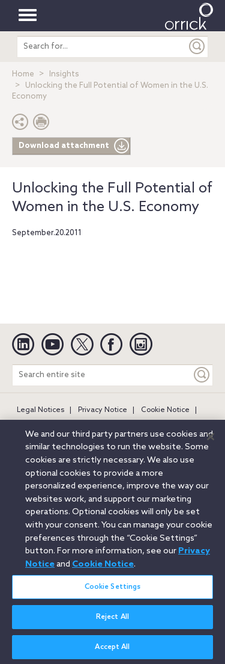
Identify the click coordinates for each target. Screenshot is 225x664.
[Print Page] (41, 125)
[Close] (210, 441)
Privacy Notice (102, 410)
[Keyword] (202, 375)
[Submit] (197, 46)
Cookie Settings (113, 591)
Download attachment (74, 146)
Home (23, 74)
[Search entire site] (102, 375)
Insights (64, 74)
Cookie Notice (165, 410)
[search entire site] (102, 46)
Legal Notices (40, 410)
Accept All (112, 651)
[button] (20, 125)
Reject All (112, 621)
